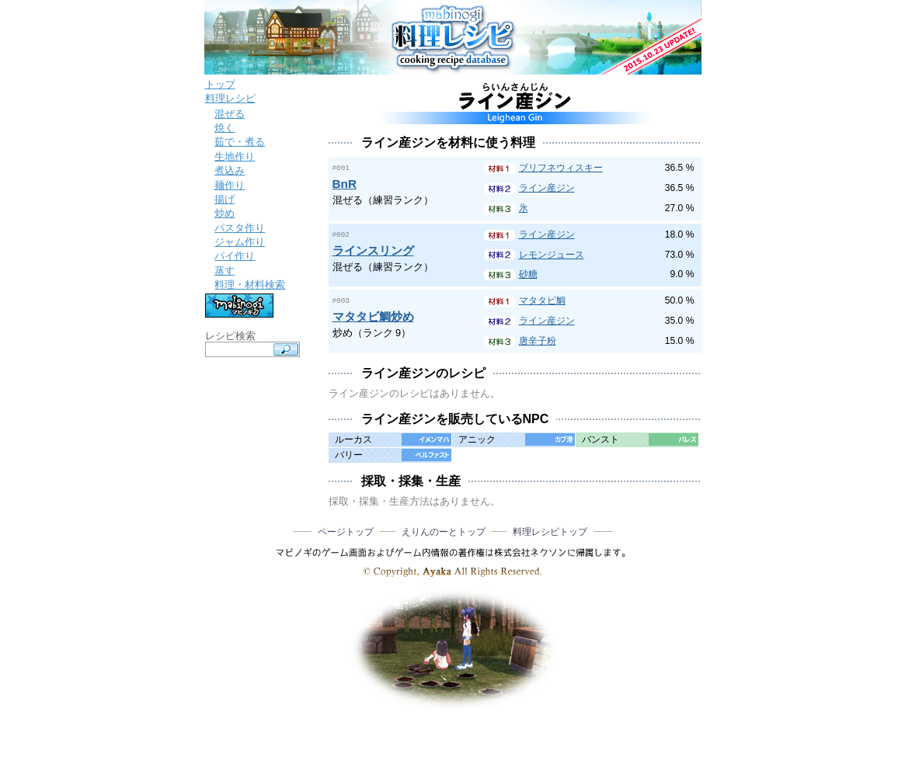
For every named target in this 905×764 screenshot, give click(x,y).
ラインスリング (373, 249)
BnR (344, 182)
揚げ (224, 199)
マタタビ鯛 (542, 300)
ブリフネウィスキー (561, 167)
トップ (220, 84)
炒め (224, 213)
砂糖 (528, 274)
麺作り (229, 185)
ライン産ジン (547, 187)
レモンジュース (551, 254)
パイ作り (234, 256)
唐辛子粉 (537, 340)
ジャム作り (239, 242)
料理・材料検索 (249, 284)
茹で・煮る (239, 142)
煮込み (229, 170)
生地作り (234, 156)
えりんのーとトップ (444, 531)
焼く (224, 128)
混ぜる (229, 114)
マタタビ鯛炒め (373, 315)
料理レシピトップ (550, 531)
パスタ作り (239, 228)
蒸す (224, 270)
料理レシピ (230, 98)
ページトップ (346, 531)
